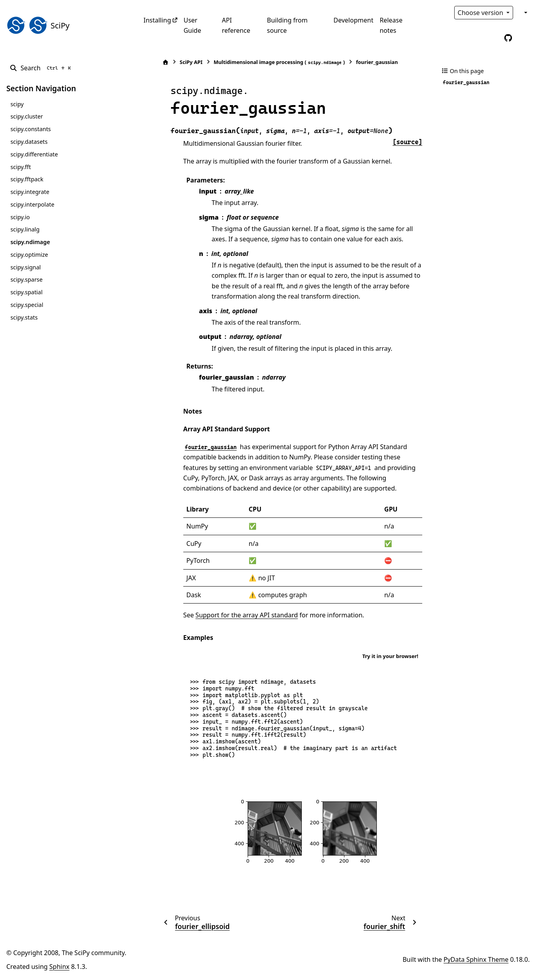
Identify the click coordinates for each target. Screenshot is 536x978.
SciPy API (173, 62)
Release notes (391, 25)
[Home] (148, 62)
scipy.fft (20, 167)
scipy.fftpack (26, 179)
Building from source (287, 25)
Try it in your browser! (390, 656)
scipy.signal (25, 267)
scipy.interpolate (32, 204)
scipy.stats (24, 317)
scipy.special (26, 304)
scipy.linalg (24, 229)
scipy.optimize (29, 254)
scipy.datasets (28, 141)
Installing (157, 20)
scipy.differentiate (34, 154)
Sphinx (59, 966)
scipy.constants (30, 129)
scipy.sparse (26, 279)
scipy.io (20, 217)
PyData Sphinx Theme (476, 959)
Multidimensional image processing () (261, 62)
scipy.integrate (29, 192)
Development (353, 20)
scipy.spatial (26, 292)
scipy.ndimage (30, 242)
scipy (16, 104)
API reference (236, 25)
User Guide (192, 25)
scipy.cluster (26, 116)
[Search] (41, 68)
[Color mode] (525, 12)
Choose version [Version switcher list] (481, 12)
